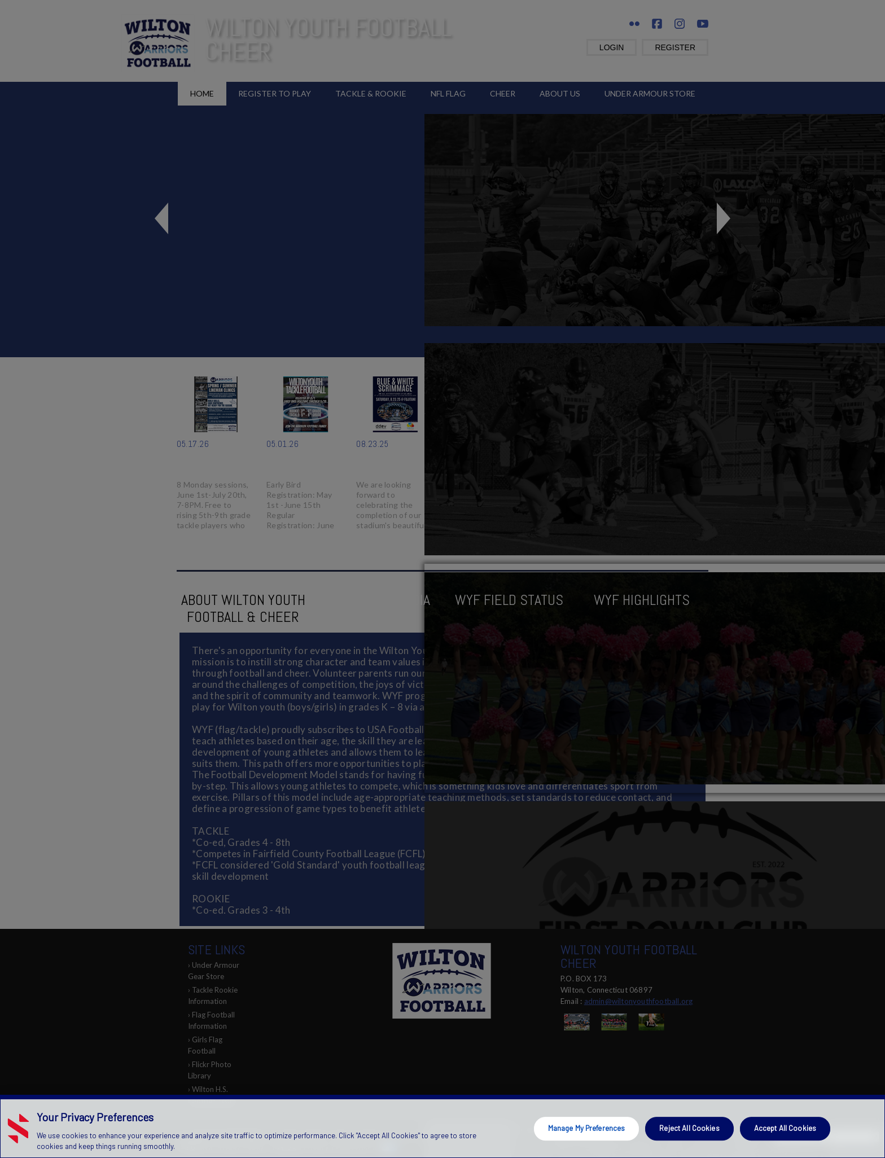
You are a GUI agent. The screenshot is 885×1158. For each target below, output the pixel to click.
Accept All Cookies (785, 1128)
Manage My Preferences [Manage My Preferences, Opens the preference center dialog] (586, 1128)
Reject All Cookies (689, 1128)
